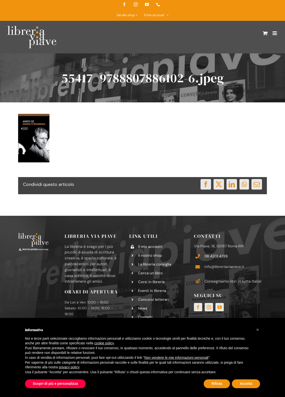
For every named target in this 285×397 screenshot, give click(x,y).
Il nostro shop (150, 255)
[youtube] (219, 307)
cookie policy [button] (104, 343)
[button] (257, 330)
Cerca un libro (150, 273)
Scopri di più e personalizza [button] (55, 383)
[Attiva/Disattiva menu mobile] (275, 33)
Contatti (145, 317)
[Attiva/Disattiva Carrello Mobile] (265, 33)
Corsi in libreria (151, 281)
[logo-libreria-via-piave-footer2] (33, 235)
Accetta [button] (246, 383)
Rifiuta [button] (217, 383)
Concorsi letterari (153, 299)
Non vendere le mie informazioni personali (176, 358)
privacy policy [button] (69, 367)
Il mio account (150, 246)
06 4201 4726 (216, 256)
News (142, 308)
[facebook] (198, 307)
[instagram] (209, 307)
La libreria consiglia (154, 264)
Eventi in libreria (152, 290)
